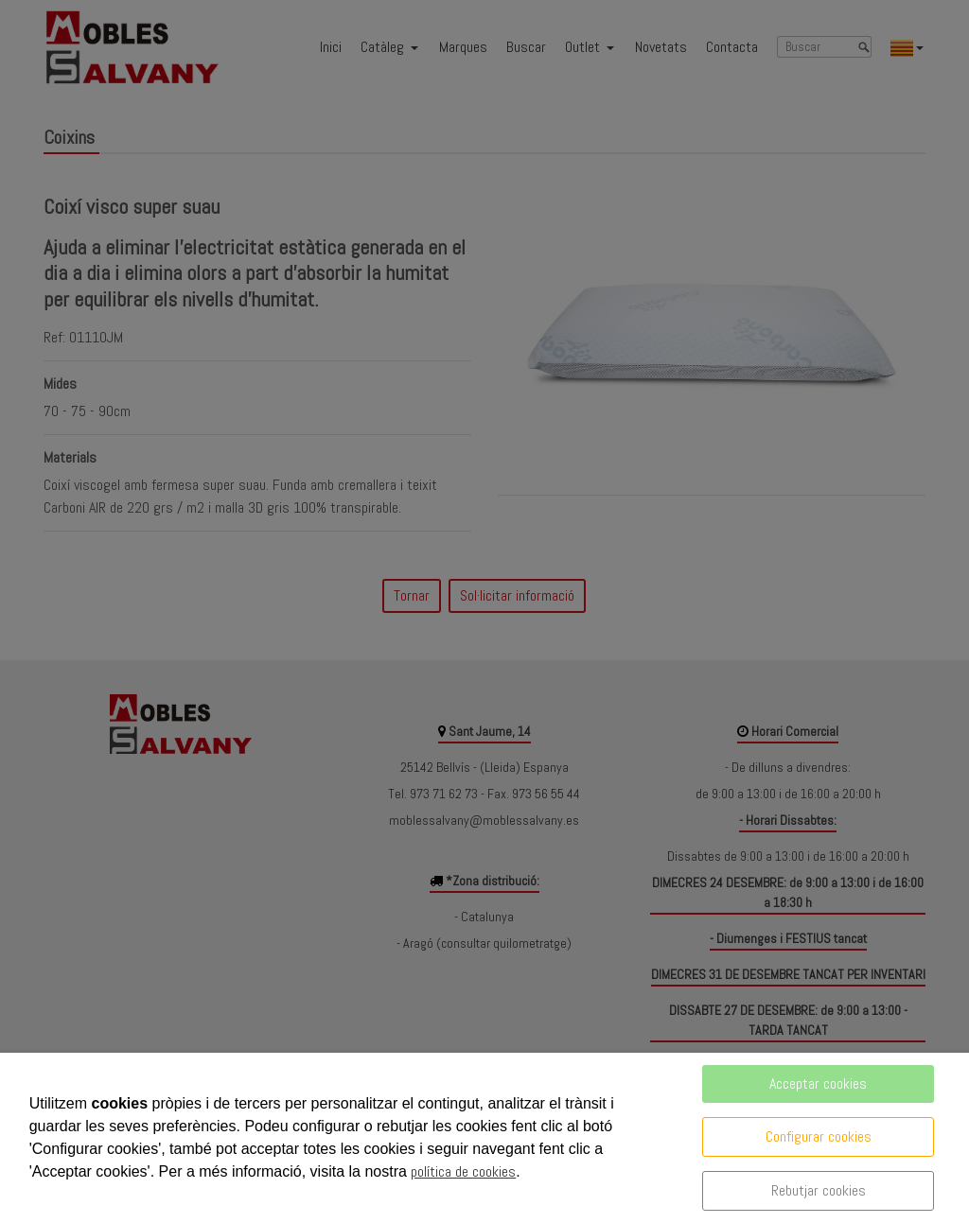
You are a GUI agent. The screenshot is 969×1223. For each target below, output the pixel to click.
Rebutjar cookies (818, 1190)
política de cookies (463, 1171)
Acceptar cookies (818, 1083)
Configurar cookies (819, 1136)
